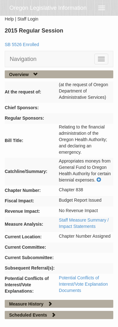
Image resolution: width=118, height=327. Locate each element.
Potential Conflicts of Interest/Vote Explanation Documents (83, 284)
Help (9, 18)
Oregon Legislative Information (48, 8)
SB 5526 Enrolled (22, 44)
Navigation (23, 59)
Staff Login (27, 18)
